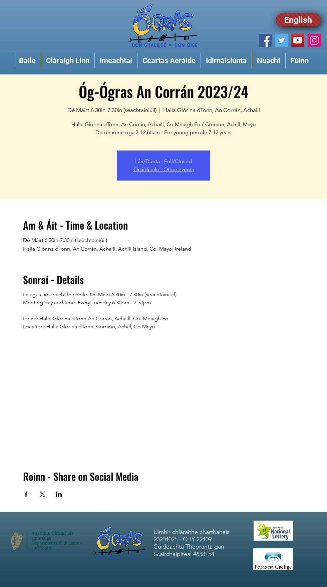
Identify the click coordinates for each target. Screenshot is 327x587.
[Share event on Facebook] (26, 494)
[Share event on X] (42, 494)
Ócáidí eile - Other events (163, 169)
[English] (298, 19)
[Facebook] (265, 40)
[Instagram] (314, 40)
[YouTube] (297, 40)
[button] (67, 60)
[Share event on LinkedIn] (59, 494)
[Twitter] (281, 40)
